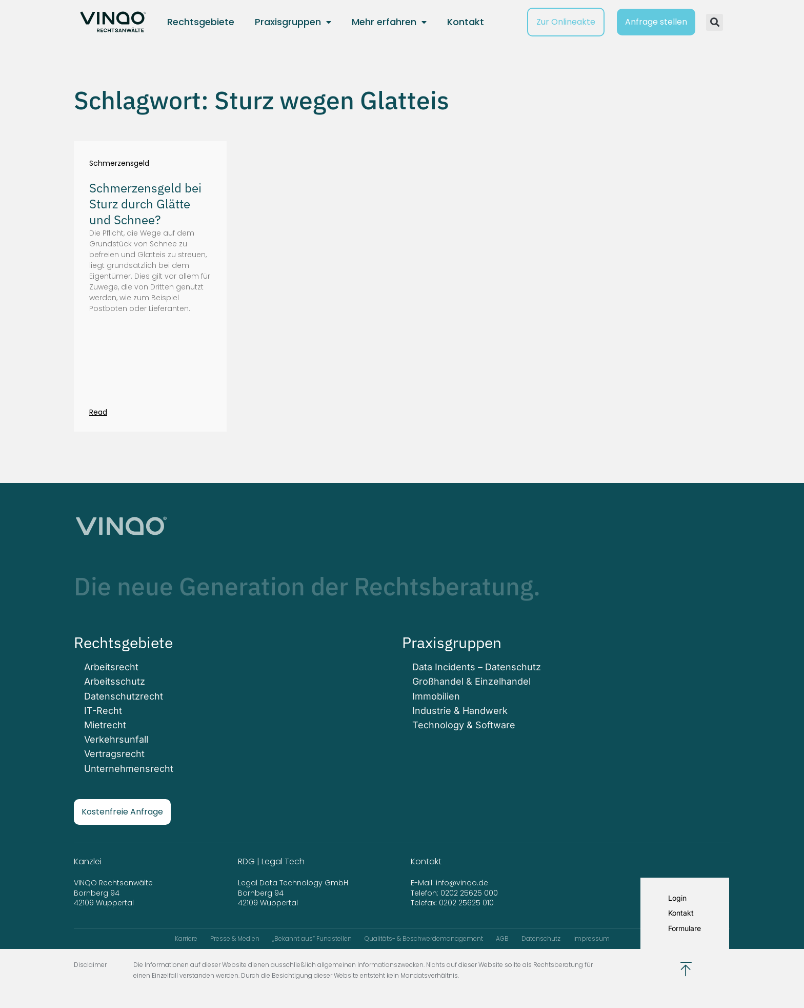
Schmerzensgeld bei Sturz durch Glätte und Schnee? (145, 204)
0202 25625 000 (469, 893)
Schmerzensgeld (119, 163)
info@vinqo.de (463, 883)
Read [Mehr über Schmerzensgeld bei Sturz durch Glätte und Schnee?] (98, 412)
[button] (714, 22)
